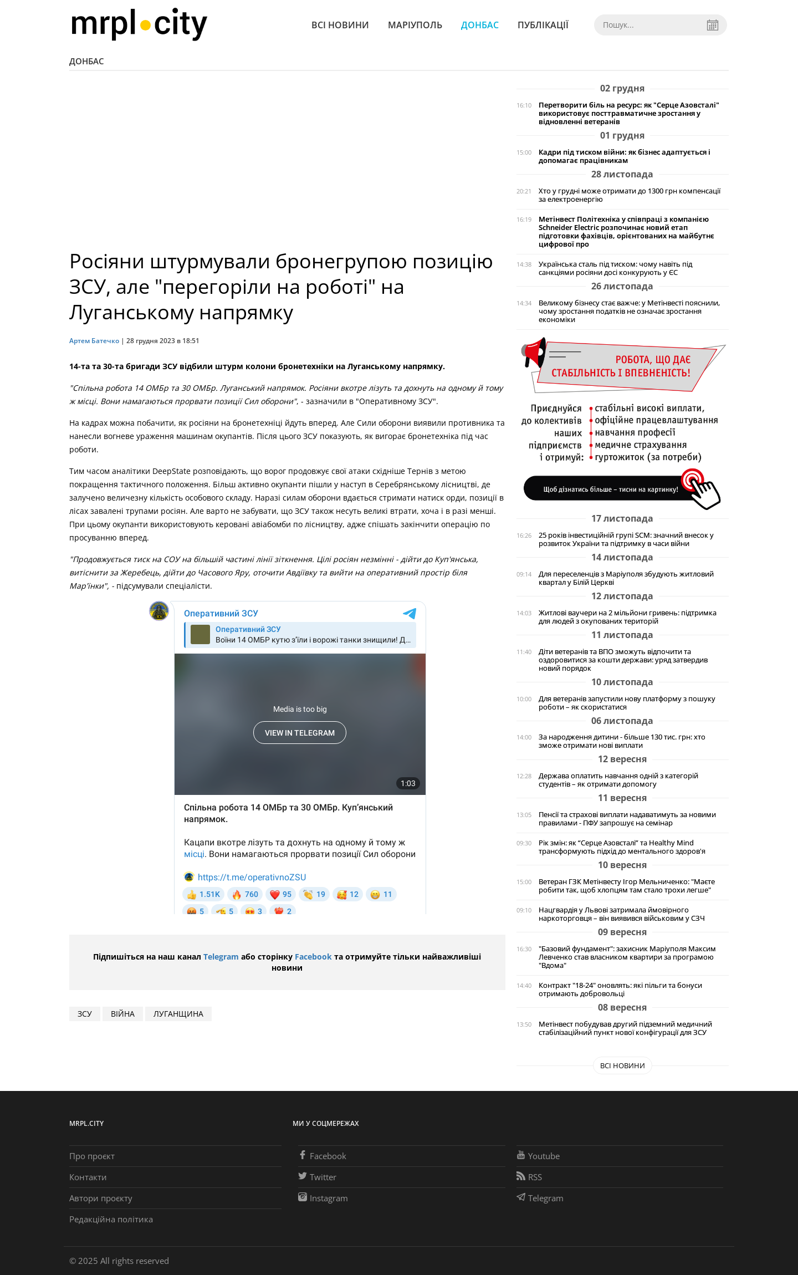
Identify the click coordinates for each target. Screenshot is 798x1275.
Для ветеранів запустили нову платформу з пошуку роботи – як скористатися (627, 703)
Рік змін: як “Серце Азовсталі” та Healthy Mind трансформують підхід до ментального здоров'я (622, 847)
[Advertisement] (287, 165)
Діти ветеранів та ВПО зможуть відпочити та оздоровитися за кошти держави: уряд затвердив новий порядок (623, 659)
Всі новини (340, 25)
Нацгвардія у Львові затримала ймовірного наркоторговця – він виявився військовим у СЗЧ (622, 914)
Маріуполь (415, 25)
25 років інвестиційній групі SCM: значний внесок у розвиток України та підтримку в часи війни (626, 539)
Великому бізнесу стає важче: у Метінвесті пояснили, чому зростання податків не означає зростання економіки (629, 311)
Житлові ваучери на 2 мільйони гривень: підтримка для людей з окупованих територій (628, 617)
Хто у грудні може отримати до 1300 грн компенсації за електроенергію (629, 195)
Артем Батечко (94, 340)
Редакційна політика (111, 1219)
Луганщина (178, 1013)
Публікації (543, 25)
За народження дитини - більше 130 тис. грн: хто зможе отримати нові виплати (622, 741)
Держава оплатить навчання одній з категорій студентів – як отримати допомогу (618, 780)
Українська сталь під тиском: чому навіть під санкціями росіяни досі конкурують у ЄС (615, 268)
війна (123, 1013)
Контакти (88, 1176)
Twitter (317, 1176)
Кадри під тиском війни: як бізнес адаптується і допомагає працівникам (624, 156)
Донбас (480, 25)
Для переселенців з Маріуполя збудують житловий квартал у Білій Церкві (626, 578)
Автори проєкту (100, 1197)
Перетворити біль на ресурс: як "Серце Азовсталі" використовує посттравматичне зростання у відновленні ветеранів (629, 113)
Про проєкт (92, 1155)
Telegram (221, 956)
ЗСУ (85, 1013)
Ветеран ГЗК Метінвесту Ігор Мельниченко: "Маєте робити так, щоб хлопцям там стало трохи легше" (627, 886)
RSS (529, 1176)
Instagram (323, 1197)
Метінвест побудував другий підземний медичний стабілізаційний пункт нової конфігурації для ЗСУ (625, 1028)
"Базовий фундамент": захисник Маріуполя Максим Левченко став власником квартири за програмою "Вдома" (627, 957)
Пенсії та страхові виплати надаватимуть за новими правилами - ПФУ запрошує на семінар (627, 818)
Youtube (538, 1155)
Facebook (313, 956)
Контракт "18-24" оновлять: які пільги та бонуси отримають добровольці (620, 989)
